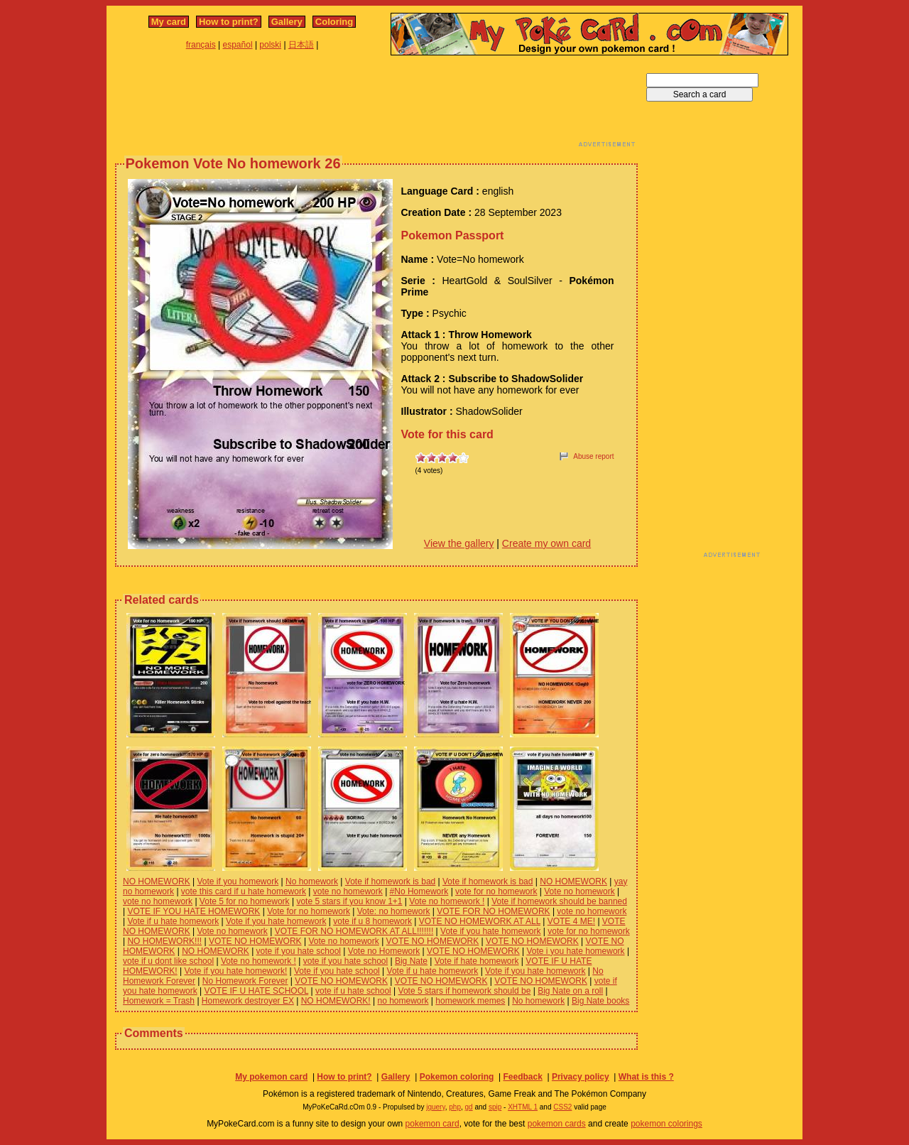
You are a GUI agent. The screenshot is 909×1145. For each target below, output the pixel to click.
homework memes (470, 1001)
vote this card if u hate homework (243, 891)
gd (469, 1107)
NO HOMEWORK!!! (164, 941)
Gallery (287, 21)
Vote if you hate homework (276, 921)
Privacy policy (580, 1077)
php (455, 1107)
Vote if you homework (237, 881)
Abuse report (593, 456)
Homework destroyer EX (248, 1001)
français (201, 45)
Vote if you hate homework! (235, 971)
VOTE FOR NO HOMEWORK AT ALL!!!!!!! (354, 931)
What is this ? (646, 1077)
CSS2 (562, 1107)
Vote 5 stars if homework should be (464, 991)
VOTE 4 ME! (571, 921)
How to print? (228, 21)
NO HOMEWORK (156, 881)
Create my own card (546, 543)
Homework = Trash (159, 1001)
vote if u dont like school (168, 961)
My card (168, 21)
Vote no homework (579, 891)
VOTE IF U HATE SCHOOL (257, 991)
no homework (402, 1001)
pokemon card (432, 1124)
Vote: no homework (393, 911)
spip (495, 1107)
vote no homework (348, 891)
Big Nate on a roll (570, 991)
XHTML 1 (523, 1107)
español (238, 45)
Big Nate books (600, 1001)
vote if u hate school (353, 991)
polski (270, 45)
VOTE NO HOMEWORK (255, 941)
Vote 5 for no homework (245, 901)
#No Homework (419, 891)
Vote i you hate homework (575, 951)
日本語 (301, 45)
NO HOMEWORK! (336, 1001)
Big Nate (411, 961)
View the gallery (459, 543)
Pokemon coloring (457, 1077)
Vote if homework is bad (390, 881)
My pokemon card (271, 1077)
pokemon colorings (666, 1124)
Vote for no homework (308, 911)
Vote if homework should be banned (559, 901)
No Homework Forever (245, 981)
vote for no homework (496, 891)
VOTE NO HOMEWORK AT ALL (479, 921)
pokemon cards (557, 1124)
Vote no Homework (384, 951)
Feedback (522, 1077)
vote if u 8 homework (372, 921)
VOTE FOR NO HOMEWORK (493, 911)
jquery (435, 1107)
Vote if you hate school (337, 971)
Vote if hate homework (477, 961)
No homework (311, 881)
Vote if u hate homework (173, 921)
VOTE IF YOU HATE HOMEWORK (193, 911)
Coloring (334, 21)
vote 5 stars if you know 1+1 (349, 901)
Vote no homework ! (446, 901)
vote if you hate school (298, 951)
